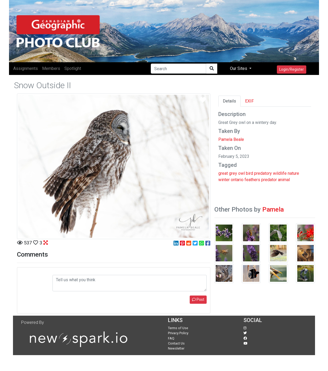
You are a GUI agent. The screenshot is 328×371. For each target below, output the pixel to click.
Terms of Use (178, 328)
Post (198, 299)
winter (224, 179)
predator (269, 179)
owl (241, 173)
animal (284, 179)
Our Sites (239, 68)
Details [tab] (229, 101)
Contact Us (176, 343)
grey (233, 173)
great (223, 173)
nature (293, 173)
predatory (263, 173)
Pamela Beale (231, 139)
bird (249, 173)
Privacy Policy (178, 333)
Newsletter (176, 348)
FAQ (171, 338)
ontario (237, 179)
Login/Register (291, 69)
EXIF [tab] (249, 101)
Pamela (273, 209)
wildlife (280, 173)
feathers (252, 179)
